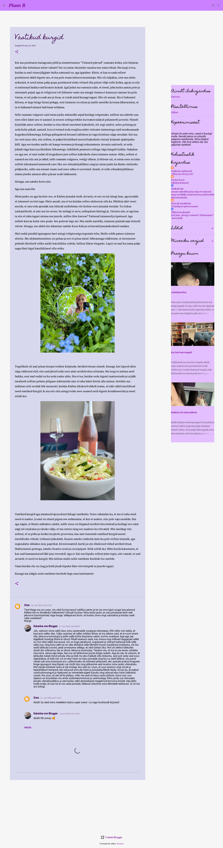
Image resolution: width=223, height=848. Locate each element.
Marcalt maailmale (181, 203)
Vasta (27, 727)
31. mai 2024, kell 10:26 (50, 698)
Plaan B (17, 5)
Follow (174, 112)
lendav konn (178, 180)
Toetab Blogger (111, 837)
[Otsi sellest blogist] (204, 5)
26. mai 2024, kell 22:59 (41, 605)
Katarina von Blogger (45, 626)
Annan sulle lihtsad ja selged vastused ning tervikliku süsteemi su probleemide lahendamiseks (192, 194)
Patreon (175, 96)
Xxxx (27, 605)
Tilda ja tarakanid (180, 212)
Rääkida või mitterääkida (184, 412)
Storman (120, 844)
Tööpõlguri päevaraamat (184, 206)
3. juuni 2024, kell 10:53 (69, 714)
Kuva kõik (177, 218)
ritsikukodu (177, 188)
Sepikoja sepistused (181, 171)
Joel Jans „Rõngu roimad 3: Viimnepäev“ (192, 215)
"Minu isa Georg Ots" (182, 174)
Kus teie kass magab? (181, 352)
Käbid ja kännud (179, 182)
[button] (17, 52)
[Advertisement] (77, 806)
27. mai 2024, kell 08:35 (69, 626)
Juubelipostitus (178, 292)
